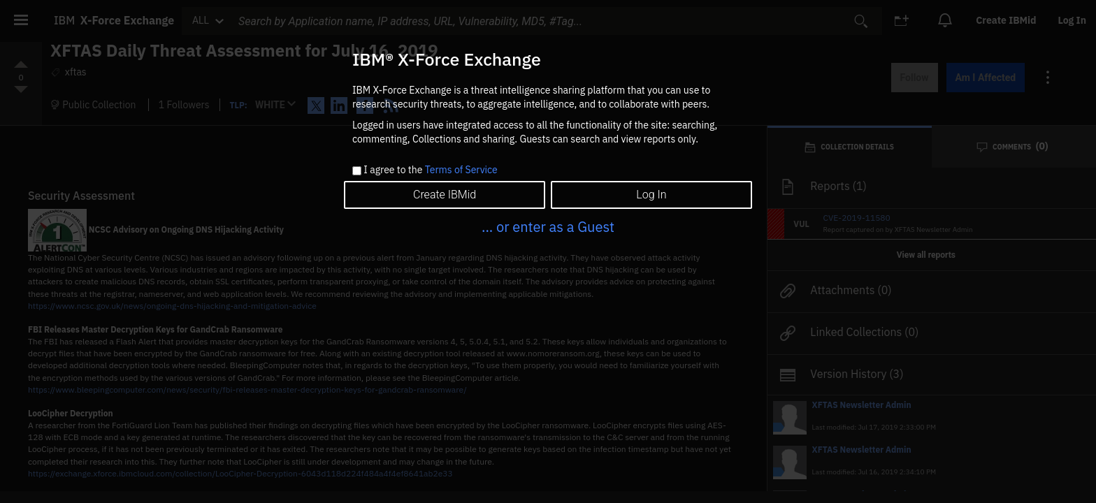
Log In (651, 194)
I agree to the (430, 170)
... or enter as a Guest (548, 226)
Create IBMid (444, 194)
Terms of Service (461, 169)
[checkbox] (356, 170)
